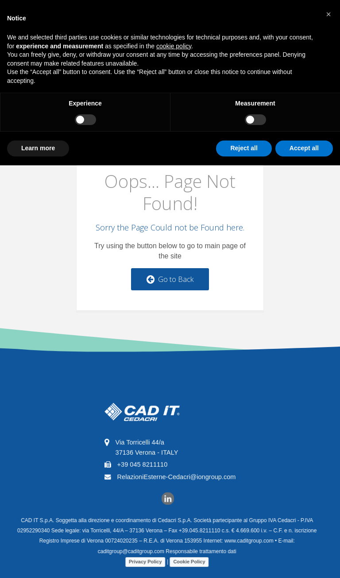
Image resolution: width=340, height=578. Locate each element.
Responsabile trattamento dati (197, 551)
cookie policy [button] (173, 46)
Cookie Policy (185, 561)
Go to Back (170, 279)
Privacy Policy (141, 561)
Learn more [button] (38, 148)
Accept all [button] (304, 148)
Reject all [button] (243, 148)
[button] (328, 14)
